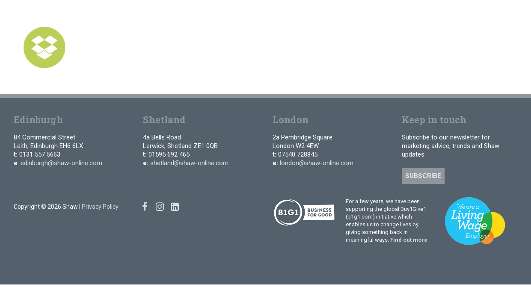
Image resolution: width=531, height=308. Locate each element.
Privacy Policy (100, 206)
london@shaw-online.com (316, 163)
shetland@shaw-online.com (189, 163)
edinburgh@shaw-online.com (61, 163)
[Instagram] (490, 12)
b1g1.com (360, 216)
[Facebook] (477, 12)
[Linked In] (502, 12)
